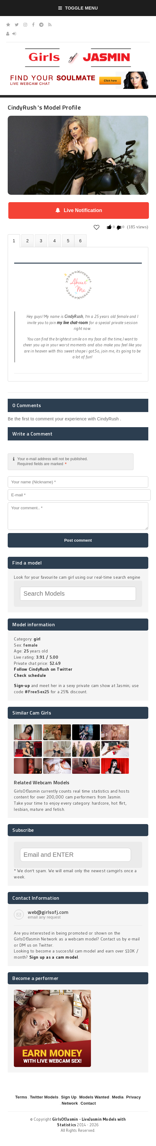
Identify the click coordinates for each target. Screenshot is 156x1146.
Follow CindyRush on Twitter (43, 669)
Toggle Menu (78, 8)
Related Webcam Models (41, 782)
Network (70, 1103)
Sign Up (68, 1097)
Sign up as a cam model (53, 957)
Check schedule (30, 675)
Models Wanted (94, 1097)
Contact (88, 1103)
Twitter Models (44, 1097)
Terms (21, 1097)
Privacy (133, 1097)
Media (118, 1097)
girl (37, 639)
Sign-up (22, 685)
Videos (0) (41, 240)
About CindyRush (14, 241)
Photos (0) (27, 240)
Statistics (54, 240)
